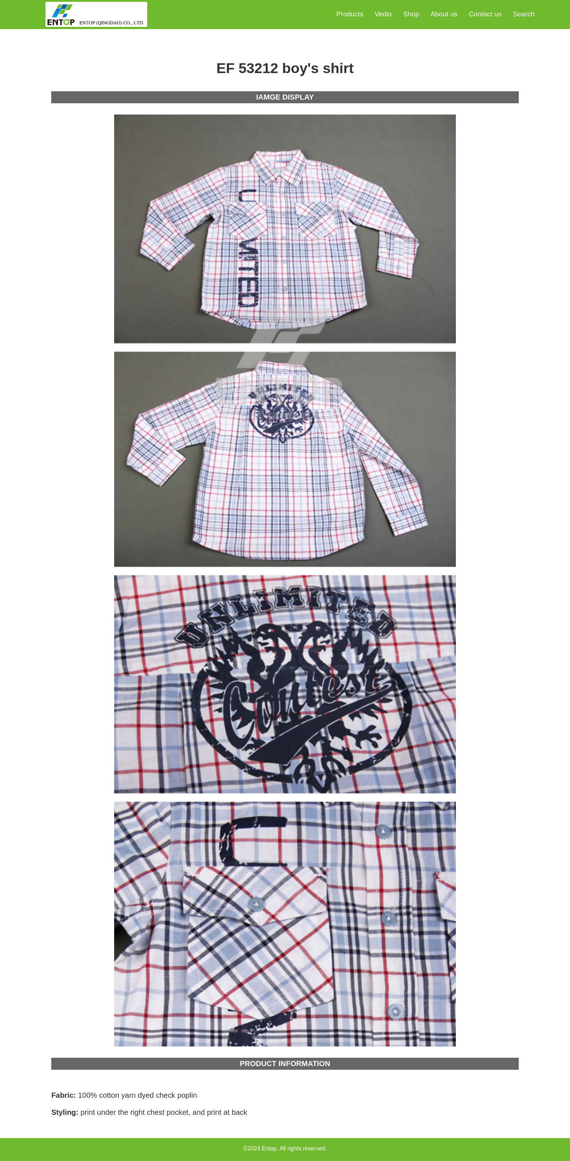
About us (443, 14)
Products (349, 14)
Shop (411, 14)
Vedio (383, 14)
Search (524, 14)
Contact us (485, 14)
